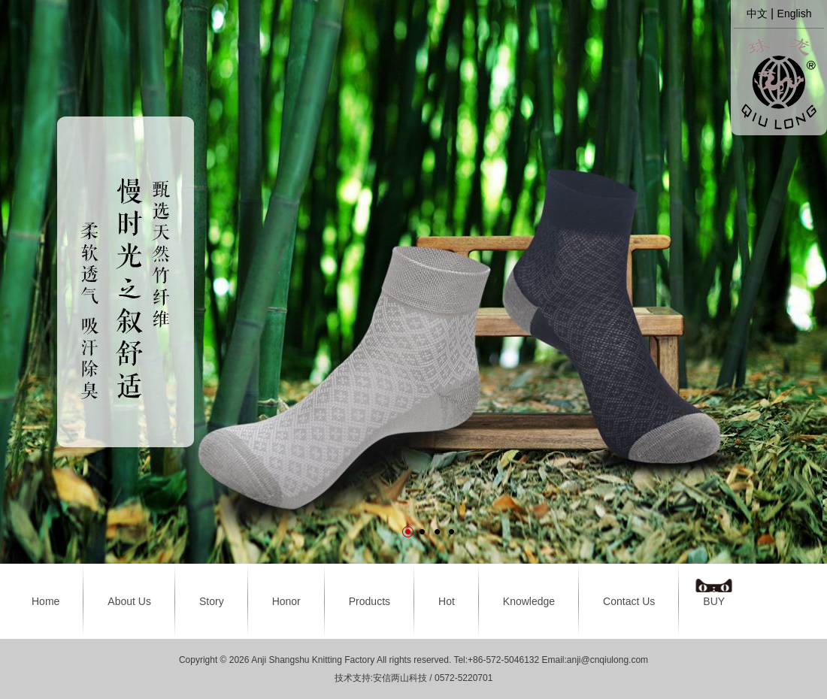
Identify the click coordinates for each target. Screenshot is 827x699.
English (794, 14)
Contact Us (629, 601)
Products (369, 601)
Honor (286, 601)
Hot (446, 601)
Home (45, 601)
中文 (757, 14)
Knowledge (529, 601)
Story (211, 601)
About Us (129, 601)
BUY (714, 601)
